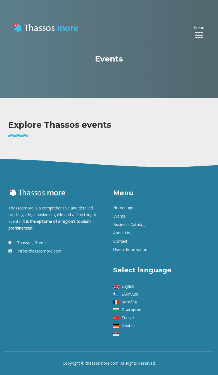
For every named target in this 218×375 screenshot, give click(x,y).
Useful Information (130, 249)
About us (121, 232)
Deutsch (129, 325)
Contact (120, 241)
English (128, 286)
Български (131, 309)
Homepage (123, 207)
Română (129, 302)
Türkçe (128, 317)
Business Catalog (128, 224)
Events (119, 216)
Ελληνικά (130, 294)
